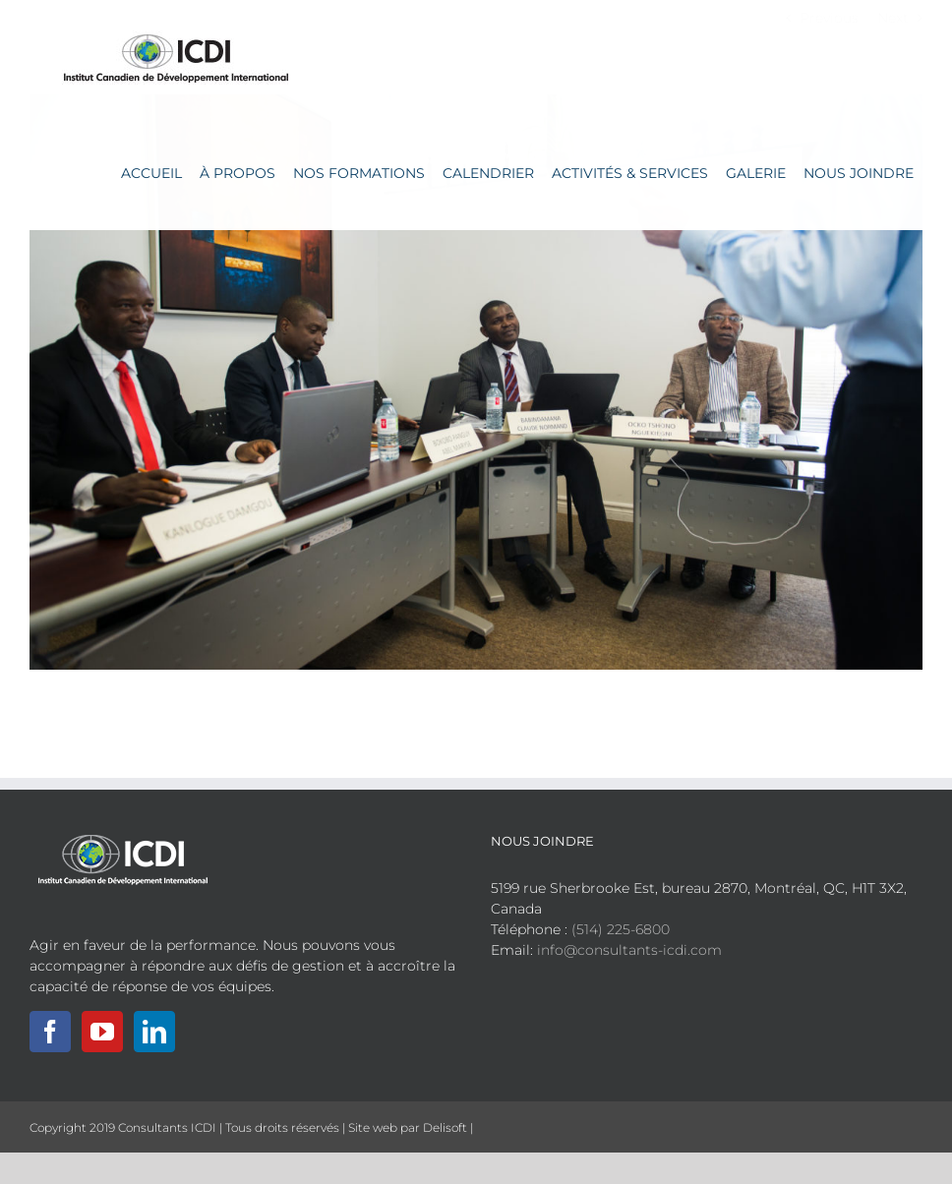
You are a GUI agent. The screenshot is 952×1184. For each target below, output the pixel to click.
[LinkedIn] (154, 1031)
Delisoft (445, 1127)
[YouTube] (102, 1031)
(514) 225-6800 (620, 929)
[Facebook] (50, 1031)
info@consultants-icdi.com (629, 950)
